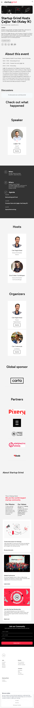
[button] (32, 1)
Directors (3, 667)
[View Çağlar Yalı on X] (17, 141)
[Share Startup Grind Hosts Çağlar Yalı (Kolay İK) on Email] (12, 44)
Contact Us (4, 681)
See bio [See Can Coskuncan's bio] (17, 352)
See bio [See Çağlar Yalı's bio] (17, 151)
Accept (17, 700)
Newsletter (20, 670)
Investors (4, 662)
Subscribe (16, 643)
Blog (19, 671)
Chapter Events (21, 663)
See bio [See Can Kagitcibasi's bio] (17, 325)
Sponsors (4, 666)
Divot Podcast (20, 674)
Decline (17, 702)
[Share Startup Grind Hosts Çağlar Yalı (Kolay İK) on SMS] (15, 44)
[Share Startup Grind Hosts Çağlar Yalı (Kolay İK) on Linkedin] (9, 44)
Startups (3, 664)
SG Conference (21, 662)
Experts (3, 663)
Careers (3, 680)
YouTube (19, 672)
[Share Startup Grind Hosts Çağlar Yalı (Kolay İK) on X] (6, 44)
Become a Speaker (21, 664)
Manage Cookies (17, 705)
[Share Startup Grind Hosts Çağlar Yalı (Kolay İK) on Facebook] (2, 44)
